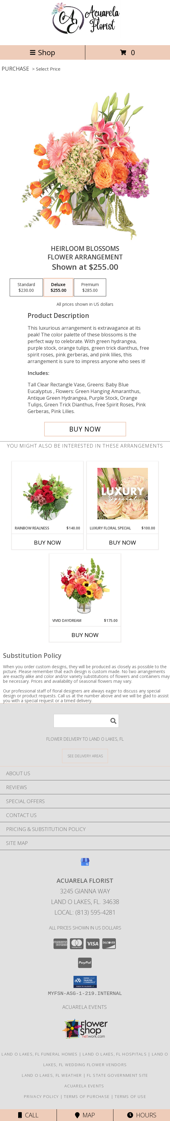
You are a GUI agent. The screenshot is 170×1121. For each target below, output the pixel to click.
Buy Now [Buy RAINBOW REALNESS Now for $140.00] (47, 542)
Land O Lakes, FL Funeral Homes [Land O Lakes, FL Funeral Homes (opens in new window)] (39, 1054)
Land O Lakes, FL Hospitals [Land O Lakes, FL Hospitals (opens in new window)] (115, 1054)
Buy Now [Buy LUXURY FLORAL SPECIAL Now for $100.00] (122, 542)
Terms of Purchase (87, 1096)
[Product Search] (86, 721)
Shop (42, 52)
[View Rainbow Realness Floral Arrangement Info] (47, 493)
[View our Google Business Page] (85, 864)
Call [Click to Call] (28, 1115)
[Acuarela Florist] (85, 36)
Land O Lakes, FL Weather (52, 1075)
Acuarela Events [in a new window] (85, 1006)
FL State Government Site (117, 1075)
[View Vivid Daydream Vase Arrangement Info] (85, 585)
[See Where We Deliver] (85, 756)
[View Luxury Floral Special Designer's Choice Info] (122, 493)
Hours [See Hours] (141, 1115)
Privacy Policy (41, 1096)
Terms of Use (130, 1096)
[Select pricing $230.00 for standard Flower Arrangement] (26, 287)
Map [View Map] (85, 1115)
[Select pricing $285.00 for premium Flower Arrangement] (90, 287)
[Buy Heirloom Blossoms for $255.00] (85, 429)
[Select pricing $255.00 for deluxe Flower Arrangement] (58, 287)
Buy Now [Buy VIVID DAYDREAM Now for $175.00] (85, 635)
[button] (85, 982)
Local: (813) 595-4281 (85, 912)
